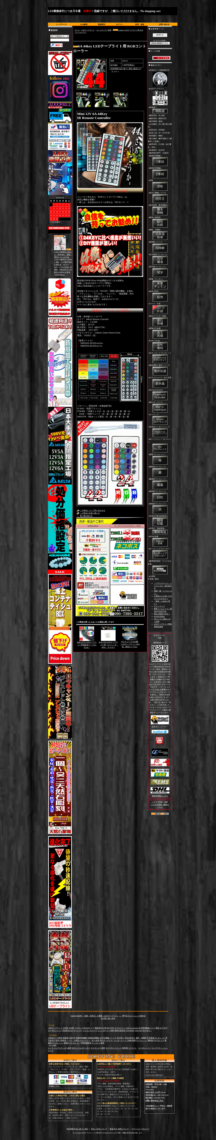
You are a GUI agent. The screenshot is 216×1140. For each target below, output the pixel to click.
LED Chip (138, 1031)
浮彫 (160, 185)
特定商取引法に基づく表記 (77, 1129)
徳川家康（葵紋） (157, 121)
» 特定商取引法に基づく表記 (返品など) (125, 69)
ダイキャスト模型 (98, 1048)
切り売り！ (147, 1031)
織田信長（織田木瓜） (159, 118)
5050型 (65, 1028)
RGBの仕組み (159, 616)
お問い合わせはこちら (154, 1101)
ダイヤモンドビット (114, 1048)
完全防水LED (67, 1031)
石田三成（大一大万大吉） (160, 133)
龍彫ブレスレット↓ (160, 459)
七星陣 (152, 576)
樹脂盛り (160, 110)
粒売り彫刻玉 (61, 1040)
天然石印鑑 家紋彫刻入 (160, 521)
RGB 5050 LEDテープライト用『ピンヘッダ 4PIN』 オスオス (108, 644)
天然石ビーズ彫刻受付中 (160, 78)
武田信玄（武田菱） (158, 130)
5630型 (71, 1028)
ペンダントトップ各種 (123, 1040)
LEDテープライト (87, 30)
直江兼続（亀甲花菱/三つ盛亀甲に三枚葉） (160, 139)
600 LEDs (110, 1028)
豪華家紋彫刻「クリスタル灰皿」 (160, 567)
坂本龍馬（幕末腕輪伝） (160, 210)
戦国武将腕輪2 (160, 173)
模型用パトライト (129, 1048)
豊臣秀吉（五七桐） (158, 115)
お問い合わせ (164, 24)
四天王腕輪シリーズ (160, 198)
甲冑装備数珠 (85, 1043)
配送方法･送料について (119, 1129)
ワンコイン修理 (98, 1043)
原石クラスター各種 (160, 321)
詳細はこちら (54, 1086)
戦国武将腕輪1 (160, 161)
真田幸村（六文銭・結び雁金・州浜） (159, 145)
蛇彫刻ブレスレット (160, 496)
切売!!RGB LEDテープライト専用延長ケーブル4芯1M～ (87, 645)
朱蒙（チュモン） (160, 284)
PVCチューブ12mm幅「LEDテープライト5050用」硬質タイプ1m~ (130, 644)
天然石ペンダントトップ (160, 432)
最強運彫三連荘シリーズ (160, 370)
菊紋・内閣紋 (160, 235)
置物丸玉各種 (160, 333)
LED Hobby (130, 1031)
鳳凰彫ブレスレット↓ (160, 484)
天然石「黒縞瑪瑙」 (160, 531)
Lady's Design (160, 346)
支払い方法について (99, 1129)
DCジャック (57, 1031)
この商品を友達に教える (90, 513)
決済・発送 (139, 24)
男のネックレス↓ (160, 407)
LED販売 (83, 24)
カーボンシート (144, 1048)
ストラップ (160, 419)
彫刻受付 (101, 24)
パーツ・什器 (160, 309)
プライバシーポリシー (154, 1075)
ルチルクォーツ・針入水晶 (160, 382)
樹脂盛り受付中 (69, 1038)
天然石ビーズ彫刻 (55, 1038)
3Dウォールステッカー (81, 1048)
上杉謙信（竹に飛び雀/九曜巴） (160, 125)
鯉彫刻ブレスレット (160, 472)
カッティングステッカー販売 (59, 1048)
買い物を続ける (86, 516)
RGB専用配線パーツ (147, 1028)
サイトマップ (159, 606)
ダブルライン (120, 1028)
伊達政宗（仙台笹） (158, 150)
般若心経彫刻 (160, 222)
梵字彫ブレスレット (160, 272)
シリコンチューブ (90, 1031)
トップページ (61, 24)
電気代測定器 (119, 1031)
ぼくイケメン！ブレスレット (160, 445)
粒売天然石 (160, 296)
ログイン (119, 24)
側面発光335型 (100, 1028)
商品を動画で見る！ (162, 614)
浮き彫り (120, 1038)
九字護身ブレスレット (160, 259)
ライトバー (77, 1031)
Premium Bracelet (160, 395)
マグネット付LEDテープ (84, 1028)
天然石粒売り (129, 1038)
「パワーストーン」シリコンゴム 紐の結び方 (163, 585)
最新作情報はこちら (160, 796)
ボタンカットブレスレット (160, 358)
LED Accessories (132, 1028)
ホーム (77, 30)
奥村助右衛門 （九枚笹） (160, 153)
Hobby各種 (160, 541)
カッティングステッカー (160, 554)
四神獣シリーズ (160, 247)
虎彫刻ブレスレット (160, 509)
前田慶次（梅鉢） (157, 136)
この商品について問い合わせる (92, 510)
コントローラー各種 (103, 30)
